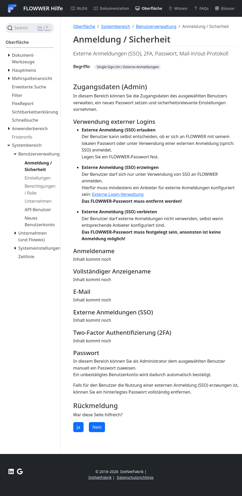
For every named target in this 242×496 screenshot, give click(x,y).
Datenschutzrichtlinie (135, 477)
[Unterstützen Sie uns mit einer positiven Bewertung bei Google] (20, 471)
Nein (97, 427)
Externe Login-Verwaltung (118, 194)
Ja (78, 427)
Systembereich (115, 26)
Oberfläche (84, 26)
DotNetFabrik (100, 477)
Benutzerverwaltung (156, 26)
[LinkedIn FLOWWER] (11, 471)
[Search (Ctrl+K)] (29, 28)
